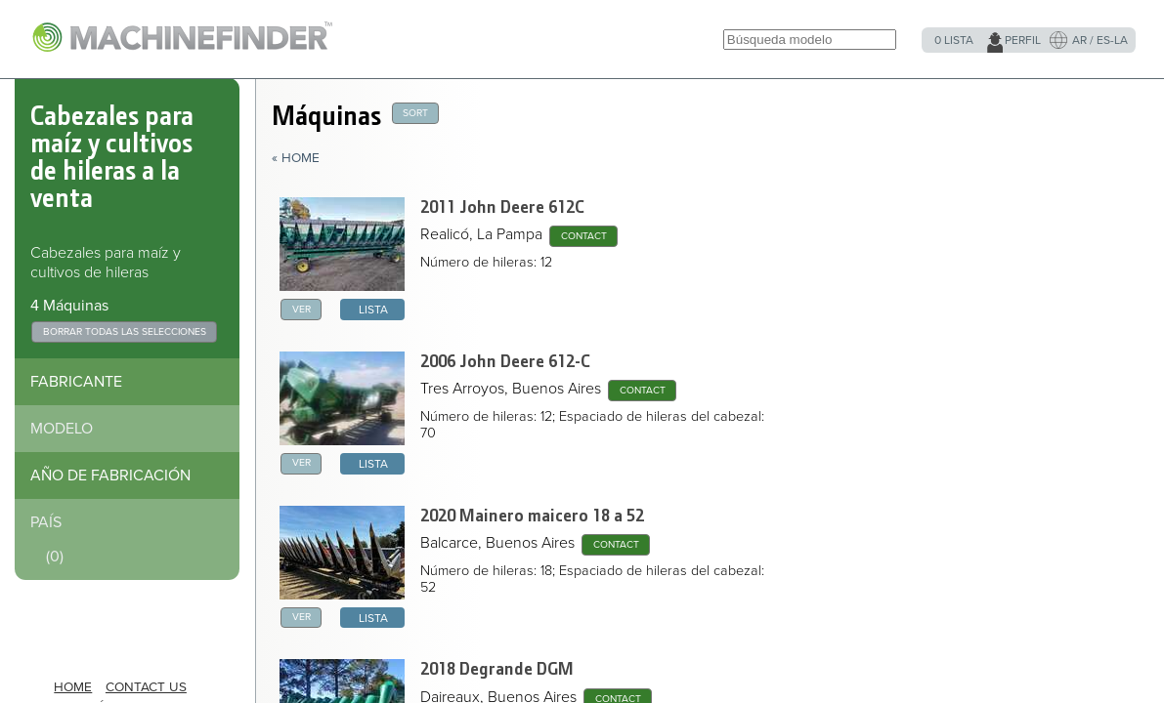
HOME (73, 687)
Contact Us (146, 687)
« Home (296, 158)
